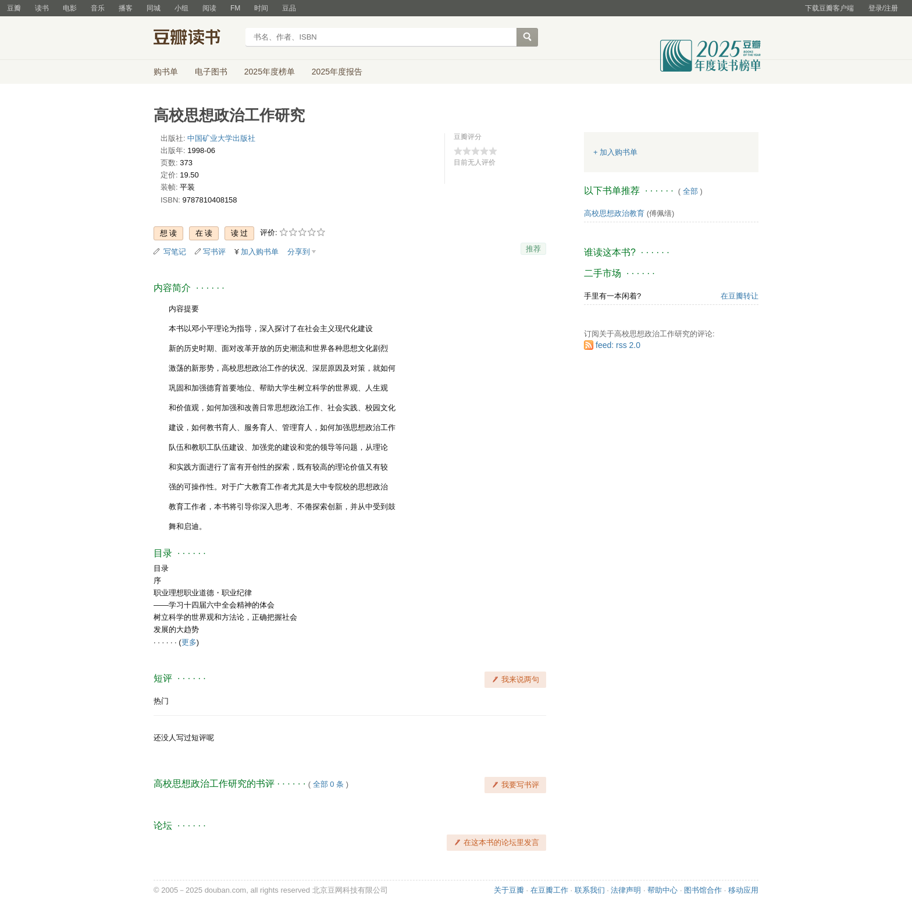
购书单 (166, 71)
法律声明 (626, 890)
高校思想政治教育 (614, 213)
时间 (261, 8)
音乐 (98, 8)
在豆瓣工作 (549, 890)
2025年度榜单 (269, 71)
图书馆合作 (703, 890)
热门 (161, 701)
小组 (181, 8)
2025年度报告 (337, 71)
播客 (126, 8)
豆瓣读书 (196, 38)
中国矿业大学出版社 (221, 138)
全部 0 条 (328, 784)
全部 (690, 191)
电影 (70, 8)
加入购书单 (260, 251)
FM (235, 8)
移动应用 (743, 890)
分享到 (298, 251)
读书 (42, 8)
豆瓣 (14, 8)
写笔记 (174, 251)
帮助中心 (662, 890)
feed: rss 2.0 (618, 345)
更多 (189, 642)
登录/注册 (883, 8)
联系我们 (590, 890)
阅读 (209, 8)
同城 (154, 8)
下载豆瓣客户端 (829, 8)
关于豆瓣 (509, 890)
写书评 (214, 251)
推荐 (533, 248)
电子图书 (211, 71)
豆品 (289, 8)
